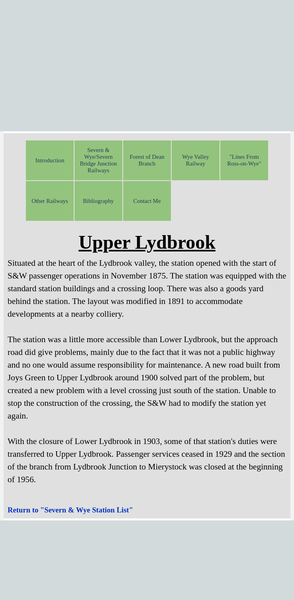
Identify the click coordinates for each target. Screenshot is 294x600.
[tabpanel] (147, 363)
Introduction (49, 160)
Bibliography (98, 201)
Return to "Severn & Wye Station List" (70, 510)
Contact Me (147, 201)
